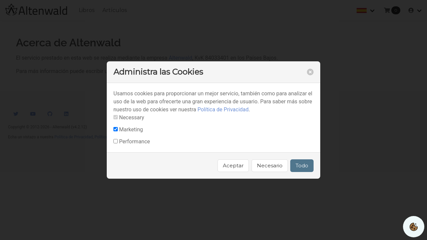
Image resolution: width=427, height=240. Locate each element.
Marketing (131, 129)
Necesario (270, 165)
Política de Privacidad (223, 109)
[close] (310, 72)
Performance (134, 141)
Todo (302, 165)
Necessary (131, 117)
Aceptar (233, 165)
